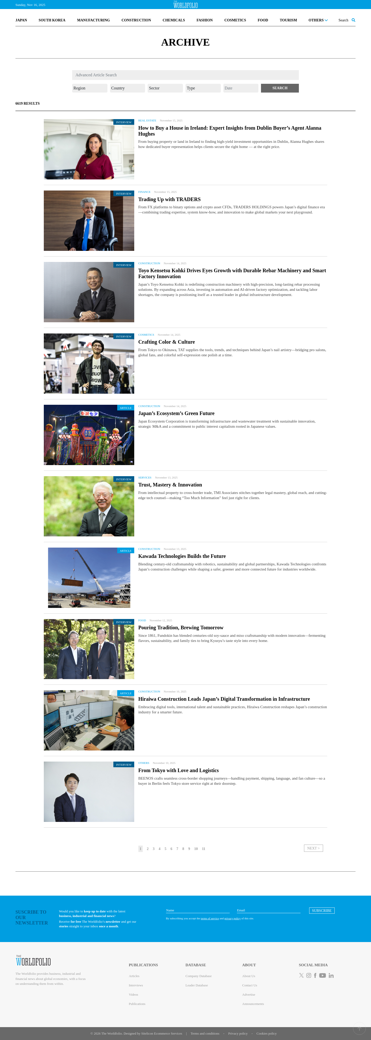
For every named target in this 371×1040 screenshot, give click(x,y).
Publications (137, 1004)
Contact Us (249, 985)
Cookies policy (267, 1033)
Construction (149, 263)
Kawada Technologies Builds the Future (182, 556)
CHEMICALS (174, 20)
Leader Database (196, 985)
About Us (248, 976)
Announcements (253, 1004)
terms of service (210, 918)
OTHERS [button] (318, 20)
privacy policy (232, 918)
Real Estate (147, 120)
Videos (133, 994)
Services (144, 477)
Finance (144, 191)
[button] (280, 88)
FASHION (205, 20)
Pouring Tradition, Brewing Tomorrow (181, 627)
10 (196, 849)
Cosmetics (146, 334)
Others (143, 762)
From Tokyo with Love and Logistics (178, 770)
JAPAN (21, 20)
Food (142, 620)
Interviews (136, 985)
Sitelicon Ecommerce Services (161, 1033)
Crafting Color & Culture (166, 342)
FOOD (263, 20)
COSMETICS (235, 20)
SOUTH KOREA (52, 20)
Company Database (198, 976)
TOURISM (288, 20)
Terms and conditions (205, 1033)
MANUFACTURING (93, 20)
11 (203, 849)
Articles (134, 976)
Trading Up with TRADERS (169, 199)
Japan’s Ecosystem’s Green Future (176, 413)
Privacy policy (238, 1033)
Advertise (248, 994)
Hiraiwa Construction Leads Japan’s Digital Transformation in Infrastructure (224, 699)
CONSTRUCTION (136, 20)
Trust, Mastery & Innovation (170, 485)
